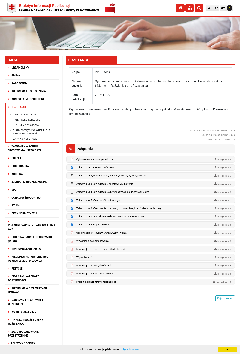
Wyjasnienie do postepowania (92, 241)
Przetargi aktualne (25, 114)
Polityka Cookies (21, 343)
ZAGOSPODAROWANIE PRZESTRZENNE (23, 333)
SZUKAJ (14, 205)
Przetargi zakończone (26, 119)
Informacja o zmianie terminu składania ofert (100, 249)
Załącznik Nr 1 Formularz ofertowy (95, 167)
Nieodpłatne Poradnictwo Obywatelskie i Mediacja (28, 258)
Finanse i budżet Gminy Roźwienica (25, 321)
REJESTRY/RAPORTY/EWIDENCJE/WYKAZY (31, 225)
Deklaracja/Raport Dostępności (23, 278)
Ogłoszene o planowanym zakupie (94, 159)
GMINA (14, 75)
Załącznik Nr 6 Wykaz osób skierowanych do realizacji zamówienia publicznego (119, 208)
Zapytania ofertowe (25, 139)
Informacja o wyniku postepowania (95, 273)
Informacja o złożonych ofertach (94, 265)
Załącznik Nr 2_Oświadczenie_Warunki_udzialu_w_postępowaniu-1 (112, 175)
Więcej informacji (131, 349)
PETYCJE (15, 268)
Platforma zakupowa (26, 125)
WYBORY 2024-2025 (22, 311)
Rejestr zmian (225, 298)
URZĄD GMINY (18, 67)
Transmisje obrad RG (24, 248)
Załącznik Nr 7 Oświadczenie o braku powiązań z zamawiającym (111, 216)
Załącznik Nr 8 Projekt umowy (92, 224)
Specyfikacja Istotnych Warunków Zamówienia (101, 232)
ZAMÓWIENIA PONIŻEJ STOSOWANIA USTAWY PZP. (25, 148)
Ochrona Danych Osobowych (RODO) (30, 239)
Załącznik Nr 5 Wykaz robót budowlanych (98, 200)
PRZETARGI (17, 106)
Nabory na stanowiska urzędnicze (26, 302)
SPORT (14, 189)
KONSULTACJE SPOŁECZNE (26, 99)
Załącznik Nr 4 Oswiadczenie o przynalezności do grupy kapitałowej (113, 192)
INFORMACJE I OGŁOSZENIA (27, 91)
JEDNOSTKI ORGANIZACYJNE (27, 181)
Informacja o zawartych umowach (27, 290)
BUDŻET (14, 158)
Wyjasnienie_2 (84, 257)
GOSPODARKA (18, 166)
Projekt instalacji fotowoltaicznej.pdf (96, 281)
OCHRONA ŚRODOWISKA (24, 197)
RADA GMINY (17, 83)
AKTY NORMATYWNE (22, 213)
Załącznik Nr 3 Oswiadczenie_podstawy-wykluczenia (104, 183)
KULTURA (15, 173)
